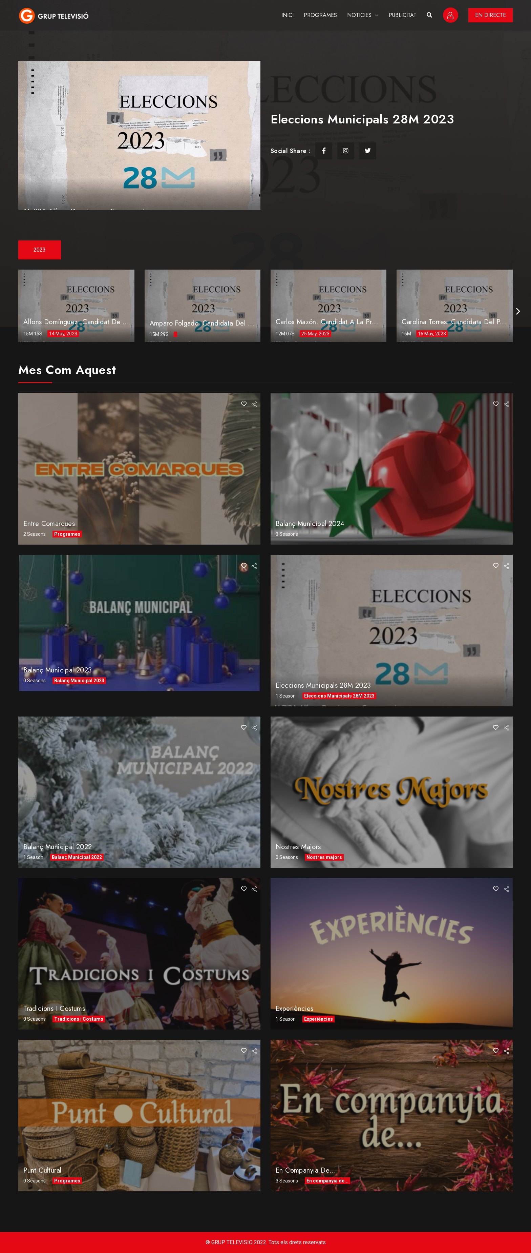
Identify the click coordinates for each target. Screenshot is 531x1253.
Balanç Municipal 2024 (310, 524)
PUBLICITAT (403, 15)
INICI (287, 15)
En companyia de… (306, 1170)
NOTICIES (359, 15)
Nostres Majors (298, 847)
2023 (40, 250)
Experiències (295, 1009)
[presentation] (518, 311)
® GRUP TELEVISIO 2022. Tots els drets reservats (266, 1242)
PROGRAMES (320, 15)
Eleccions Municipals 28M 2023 (323, 685)
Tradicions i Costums (54, 1009)
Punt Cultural (42, 1170)
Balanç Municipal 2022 (57, 847)
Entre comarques (49, 524)
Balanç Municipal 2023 (57, 670)
